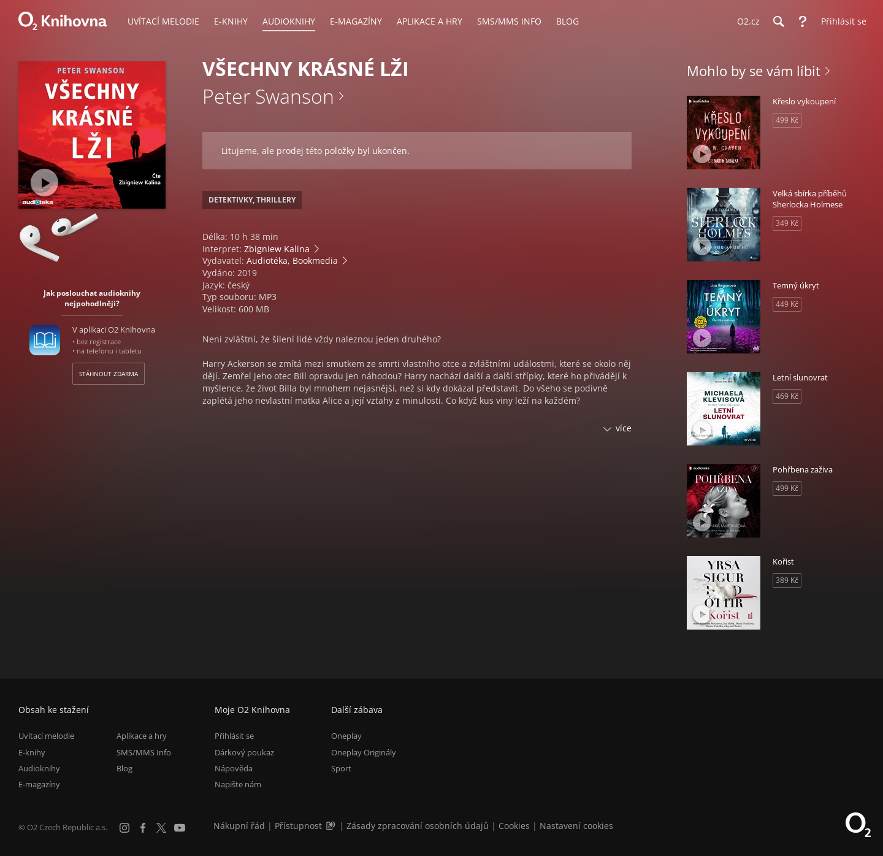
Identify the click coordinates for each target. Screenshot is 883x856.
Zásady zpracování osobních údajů (417, 825)
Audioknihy (39, 768)
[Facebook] (143, 828)
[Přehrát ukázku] (44, 183)
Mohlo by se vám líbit (753, 70)
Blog (124, 768)
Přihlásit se (234, 735)
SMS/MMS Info (144, 752)
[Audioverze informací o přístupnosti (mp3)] (331, 825)
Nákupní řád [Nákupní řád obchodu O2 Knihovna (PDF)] (239, 825)
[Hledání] (778, 21)
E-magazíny (39, 784)
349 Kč (787, 223)
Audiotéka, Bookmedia (292, 260)
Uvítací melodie (46, 735)
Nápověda (234, 768)
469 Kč (787, 396)
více (624, 428)
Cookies (514, 825)
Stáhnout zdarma (108, 373)
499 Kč (787, 120)
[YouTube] (179, 828)
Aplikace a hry (142, 735)
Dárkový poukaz (244, 752)
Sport (341, 768)
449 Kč (787, 304)
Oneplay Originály (363, 752)
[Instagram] (124, 828)
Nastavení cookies (576, 825)
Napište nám (238, 784)
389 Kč (787, 580)
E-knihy (31, 752)
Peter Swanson (268, 96)
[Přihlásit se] (840, 21)
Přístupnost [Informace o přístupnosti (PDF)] (298, 825)
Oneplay (346, 735)
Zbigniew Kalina (277, 249)
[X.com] (161, 828)
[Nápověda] (802, 21)
